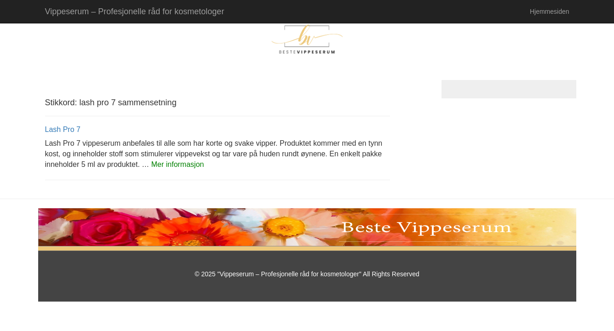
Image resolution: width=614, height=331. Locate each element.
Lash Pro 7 (62, 129)
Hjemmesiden (549, 11)
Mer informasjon (177, 164)
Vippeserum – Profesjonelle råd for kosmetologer (134, 11)
